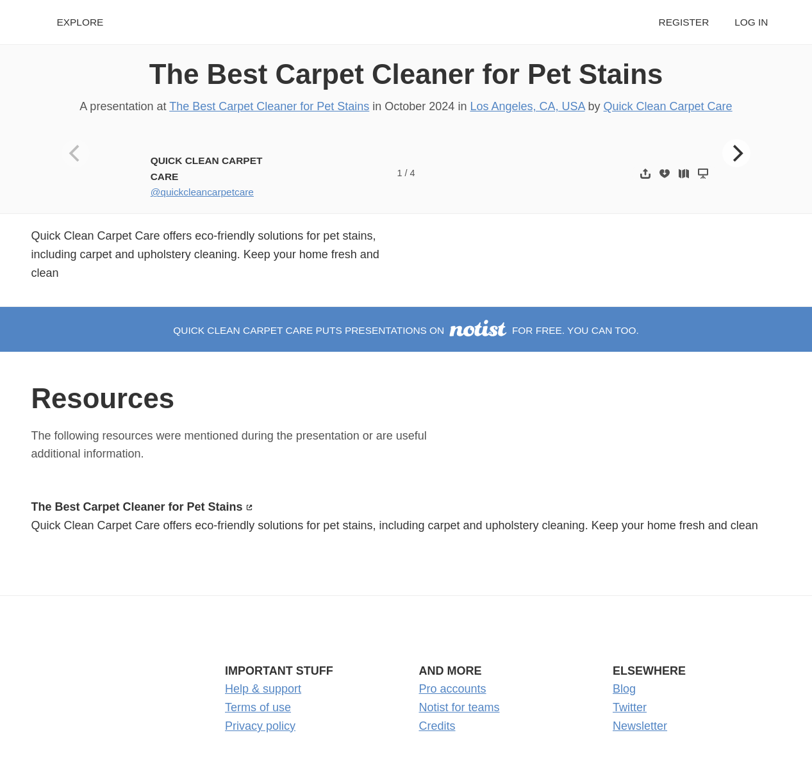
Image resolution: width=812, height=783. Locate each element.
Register (684, 22)
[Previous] (76, 153)
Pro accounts (452, 688)
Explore (80, 22)
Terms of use (258, 707)
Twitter (630, 707)
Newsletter (640, 726)
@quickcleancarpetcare (202, 191)
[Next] (736, 153)
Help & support (263, 688)
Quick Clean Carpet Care (668, 106)
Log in (751, 22)
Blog (624, 688)
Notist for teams (459, 707)
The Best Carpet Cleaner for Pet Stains (406, 74)
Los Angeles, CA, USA (527, 106)
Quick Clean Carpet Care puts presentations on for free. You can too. (405, 330)
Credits (437, 726)
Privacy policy (260, 726)
